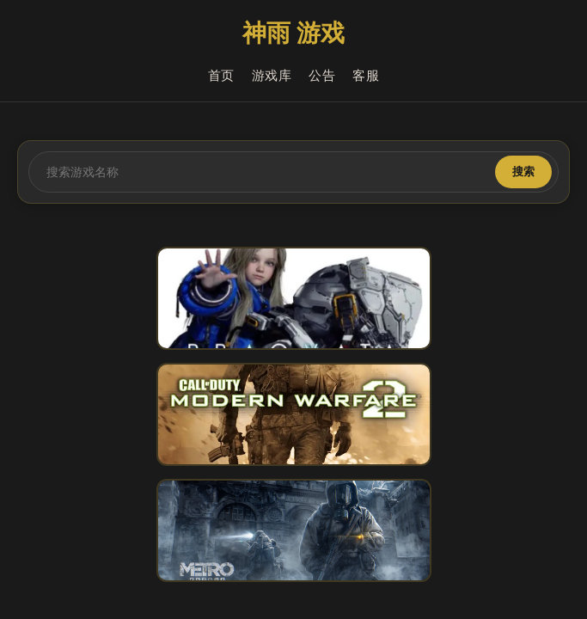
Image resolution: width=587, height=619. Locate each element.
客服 (365, 75)
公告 (322, 75)
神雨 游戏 (293, 33)
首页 (221, 75)
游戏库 (272, 75)
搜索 (523, 171)
